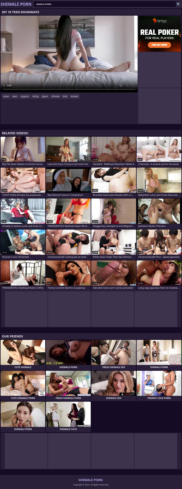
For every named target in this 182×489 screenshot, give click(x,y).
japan (45, 96)
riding (35, 96)
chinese (55, 96)
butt (65, 96)
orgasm (25, 96)
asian (6, 96)
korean (74, 96)
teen (15, 96)
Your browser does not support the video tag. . (69, 54)
